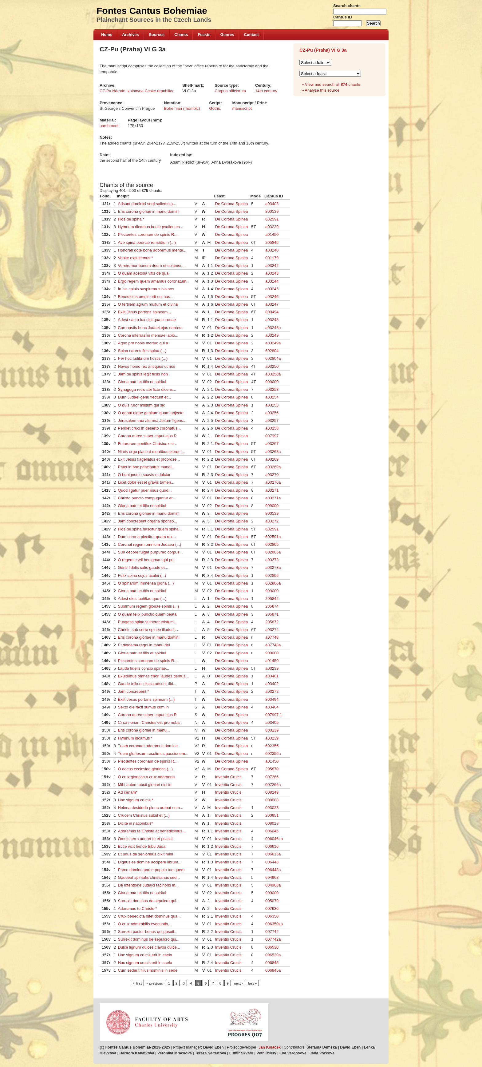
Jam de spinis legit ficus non (143, 374)
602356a (273, 753)
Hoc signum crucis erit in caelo (145, 955)
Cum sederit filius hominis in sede (147, 970)
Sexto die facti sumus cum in (143, 707)
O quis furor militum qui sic (141, 405)
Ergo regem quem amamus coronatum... (153, 281)
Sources (156, 34)
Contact (251, 34)
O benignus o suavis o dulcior (144, 474)
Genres (227, 34)
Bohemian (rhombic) (182, 108)
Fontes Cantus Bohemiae (152, 11)
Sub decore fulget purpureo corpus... (150, 552)
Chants (181, 34)
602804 (272, 350)
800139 (272, 211)
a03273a (273, 567)
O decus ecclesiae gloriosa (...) (145, 769)
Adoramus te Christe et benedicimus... (151, 831)
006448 (272, 862)
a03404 (272, 707)
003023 (272, 807)
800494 (272, 312)
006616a (273, 854)
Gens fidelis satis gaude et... (143, 567)
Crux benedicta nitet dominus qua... (149, 916)
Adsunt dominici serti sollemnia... (147, 203)
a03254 (272, 397)
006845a (273, 970)
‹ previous (155, 983)
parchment (109, 125)
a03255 (272, 405)
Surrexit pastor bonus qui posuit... (147, 931)
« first (137, 983)
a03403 (272, 203)
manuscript (242, 108)
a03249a (273, 343)
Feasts (204, 34)
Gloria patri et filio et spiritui (142, 381)
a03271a (273, 498)
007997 (272, 436)
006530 (272, 947)
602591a (273, 536)
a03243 (272, 273)
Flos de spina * (131, 219)
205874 (272, 606)
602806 (272, 575)
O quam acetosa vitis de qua (143, 273)
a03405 (272, 722)
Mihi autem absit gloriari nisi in (144, 784)
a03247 (272, 304)
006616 (272, 846)
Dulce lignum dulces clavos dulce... (149, 947)
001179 (272, 258)
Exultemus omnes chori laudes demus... (153, 676)
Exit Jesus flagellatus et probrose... (149, 459)
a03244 (272, 281)
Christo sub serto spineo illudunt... (148, 629)
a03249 (272, 335)
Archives (130, 34)
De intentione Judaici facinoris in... (148, 885)
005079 (272, 900)
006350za (274, 924)
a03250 (272, 366)
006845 (272, 962)
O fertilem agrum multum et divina (148, 304)
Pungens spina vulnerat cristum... (147, 622)
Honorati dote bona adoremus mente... (152, 250)
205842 (272, 598)
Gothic (215, 108)
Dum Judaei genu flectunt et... (144, 397)
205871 (272, 614)
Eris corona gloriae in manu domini (148, 211)
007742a (273, 939)
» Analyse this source (320, 90)
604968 (272, 877)
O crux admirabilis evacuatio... (144, 924)
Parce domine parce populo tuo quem (151, 869)
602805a (273, 552)
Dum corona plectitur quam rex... (147, 536)
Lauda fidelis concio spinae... (143, 668)
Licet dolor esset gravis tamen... (146, 482)
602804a (273, 358)
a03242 (272, 265)
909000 (272, 381)
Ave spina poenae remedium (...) (147, 242)
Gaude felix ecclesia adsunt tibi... (147, 683)
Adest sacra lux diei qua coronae (147, 319)
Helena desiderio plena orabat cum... (150, 807)
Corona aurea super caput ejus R (147, 436)
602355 (272, 746)
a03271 (272, 490)
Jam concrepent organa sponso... (147, 521)
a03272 (272, 521)
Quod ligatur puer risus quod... (145, 490)
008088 (272, 800)
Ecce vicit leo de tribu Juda (141, 846)
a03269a (273, 467)
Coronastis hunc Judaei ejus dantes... (151, 327)
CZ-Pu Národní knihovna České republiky (136, 91)
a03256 (272, 413)
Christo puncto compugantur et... (147, 498)
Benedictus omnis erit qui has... (145, 296)
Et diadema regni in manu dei (144, 645)
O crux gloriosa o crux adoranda (146, 777)
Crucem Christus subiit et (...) (143, 815)
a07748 (272, 637)
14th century (266, 91)
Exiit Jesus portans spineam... (144, 312)
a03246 (272, 296)
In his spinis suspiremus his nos (146, 289)
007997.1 (273, 714)
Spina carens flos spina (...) (142, 350)
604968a (273, 885)
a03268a (273, 451)
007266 (272, 777)
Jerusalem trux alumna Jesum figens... (152, 420)
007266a (273, 784)
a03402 (272, 683)
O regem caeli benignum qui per (146, 559)
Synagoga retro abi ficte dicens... (147, 389)
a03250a (273, 374)
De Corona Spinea (231, 203)
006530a (273, 955)
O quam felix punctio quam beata (147, 614)
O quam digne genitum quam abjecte (150, 413)
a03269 (272, 459)
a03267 (272, 443)
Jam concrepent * (133, 691)
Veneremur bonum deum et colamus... (151, 265)
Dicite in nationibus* (135, 823)
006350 (272, 916)
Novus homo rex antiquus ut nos (146, 366)
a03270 (272, 474)
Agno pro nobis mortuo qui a (143, 343)
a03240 (272, 250)
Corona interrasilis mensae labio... (148, 335)
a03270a (273, 482)
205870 (272, 769)
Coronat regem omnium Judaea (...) (149, 544)
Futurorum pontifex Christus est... (147, 443)
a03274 (272, 629)
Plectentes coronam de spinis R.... (148, 234)
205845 (272, 242)
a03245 (272, 289)
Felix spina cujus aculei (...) (142, 575)
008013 (272, 823)
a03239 (272, 226)
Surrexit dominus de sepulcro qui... (148, 900)
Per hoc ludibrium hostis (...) (143, 358)
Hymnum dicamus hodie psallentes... (150, 226)
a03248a (273, 327)
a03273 (272, 559)
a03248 (272, 319)
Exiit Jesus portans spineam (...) (146, 699)
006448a (273, 869)
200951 (272, 815)
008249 (272, 792)
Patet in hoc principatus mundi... (146, 467)
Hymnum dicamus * (135, 738)
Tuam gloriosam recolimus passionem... (153, 753)
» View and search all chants (331, 84)
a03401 (272, 676)
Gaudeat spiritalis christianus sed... (149, 877)
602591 (272, 219)
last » (252, 983)
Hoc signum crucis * (135, 800)
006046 (272, 831)
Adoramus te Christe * (137, 908)
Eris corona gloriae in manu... (144, 730)
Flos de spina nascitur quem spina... (150, 529)
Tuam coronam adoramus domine (148, 746)
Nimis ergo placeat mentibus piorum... (151, 451)
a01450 (272, 234)
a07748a (273, 645)
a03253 (272, 389)
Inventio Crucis (228, 777)
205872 (272, 622)
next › (238, 983)
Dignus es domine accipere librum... (149, 862)
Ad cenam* (127, 792)
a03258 (272, 428)
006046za (274, 838)
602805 (272, 544)
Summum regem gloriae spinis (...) (148, 606)
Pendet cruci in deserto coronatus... (149, 428)
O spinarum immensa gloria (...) (146, 583)
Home (106, 34)
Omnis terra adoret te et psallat (145, 838)
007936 (272, 908)
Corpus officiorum (230, 91)
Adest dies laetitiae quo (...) (142, 598)
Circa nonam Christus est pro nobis (149, 722)
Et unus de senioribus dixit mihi (145, 854)
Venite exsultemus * (135, 258)
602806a (273, 583)
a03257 (272, 420)
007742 (272, 931)
